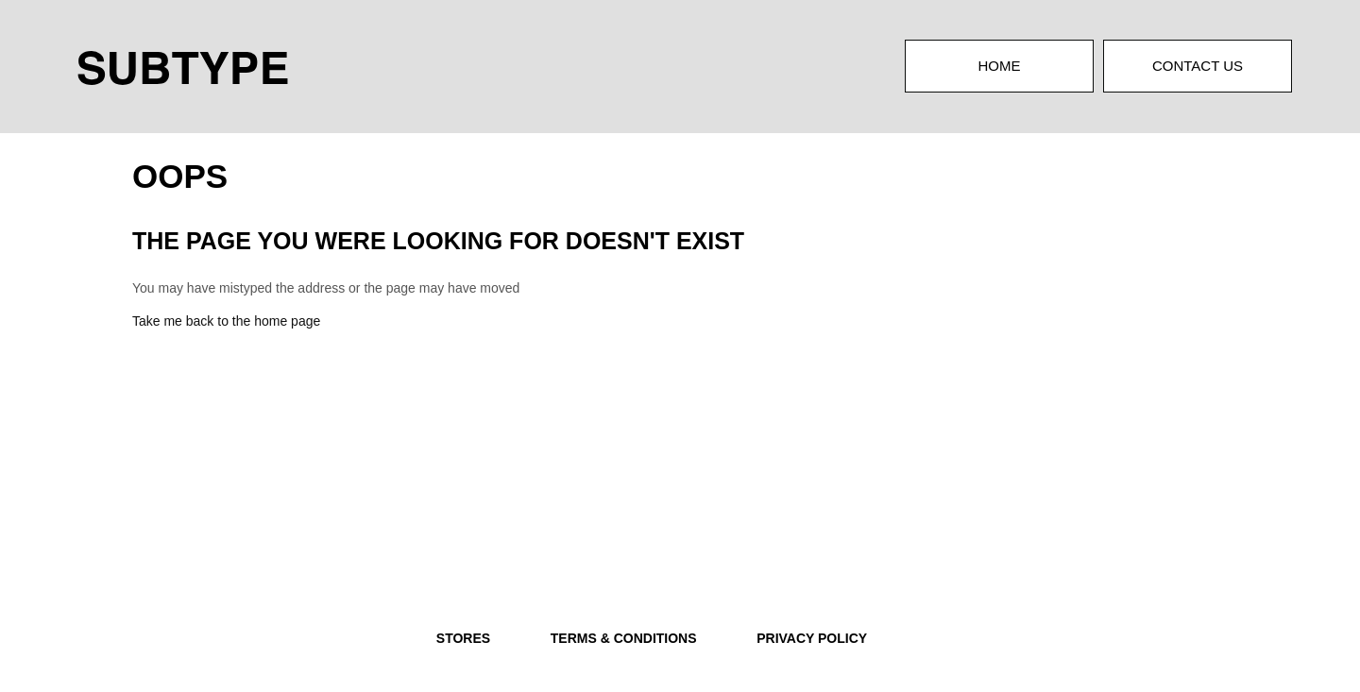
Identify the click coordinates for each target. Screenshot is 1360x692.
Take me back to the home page (226, 321)
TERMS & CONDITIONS (624, 638)
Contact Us (1197, 66)
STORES (463, 638)
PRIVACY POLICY (811, 638)
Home (999, 66)
